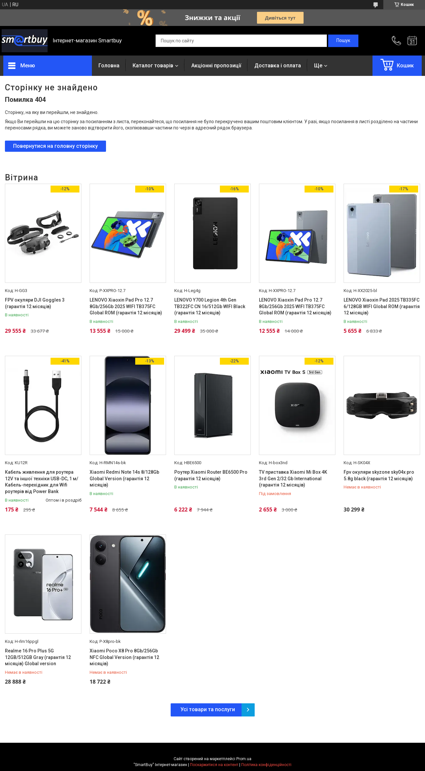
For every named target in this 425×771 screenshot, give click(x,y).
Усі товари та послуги (208, 709)
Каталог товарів (153, 65)
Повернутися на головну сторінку (55, 146)
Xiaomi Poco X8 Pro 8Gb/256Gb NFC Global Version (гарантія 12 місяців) (124, 657)
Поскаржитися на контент (214, 764)
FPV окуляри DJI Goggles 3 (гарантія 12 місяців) (35, 303)
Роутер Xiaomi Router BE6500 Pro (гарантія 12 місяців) (210, 475)
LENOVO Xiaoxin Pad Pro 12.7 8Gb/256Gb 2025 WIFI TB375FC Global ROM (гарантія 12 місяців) (126, 306)
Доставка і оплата (277, 65)
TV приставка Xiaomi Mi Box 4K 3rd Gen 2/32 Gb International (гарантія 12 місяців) (293, 478)
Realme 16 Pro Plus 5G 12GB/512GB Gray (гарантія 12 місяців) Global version (38, 657)
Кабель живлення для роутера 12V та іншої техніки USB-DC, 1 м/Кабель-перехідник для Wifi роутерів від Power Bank (41, 481)
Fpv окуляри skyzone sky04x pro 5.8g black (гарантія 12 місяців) (379, 475)
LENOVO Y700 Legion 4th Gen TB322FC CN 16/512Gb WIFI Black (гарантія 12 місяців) (209, 306)
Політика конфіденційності (266, 764)
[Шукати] (343, 40)
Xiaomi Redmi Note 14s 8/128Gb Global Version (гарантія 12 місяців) (124, 478)
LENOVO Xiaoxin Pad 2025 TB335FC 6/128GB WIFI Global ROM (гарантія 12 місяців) (382, 306)
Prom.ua (243, 759)
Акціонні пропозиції (216, 65)
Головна (108, 65)
